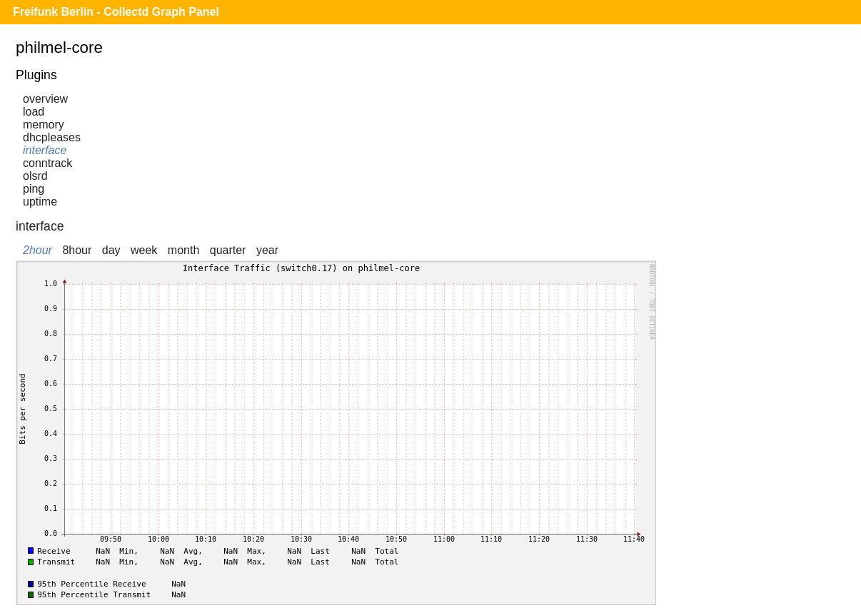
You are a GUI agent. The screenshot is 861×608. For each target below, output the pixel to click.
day (111, 250)
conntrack (47, 163)
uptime (40, 202)
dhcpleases (52, 137)
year (267, 250)
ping (33, 189)
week (144, 250)
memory (43, 124)
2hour (37, 250)
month (183, 250)
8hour (76, 250)
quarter (228, 250)
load (33, 112)
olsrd (35, 176)
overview (45, 99)
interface (44, 150)
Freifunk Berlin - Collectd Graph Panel (116, 12)
